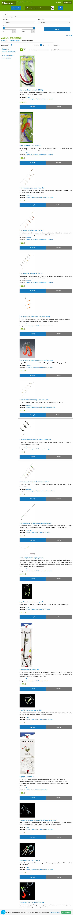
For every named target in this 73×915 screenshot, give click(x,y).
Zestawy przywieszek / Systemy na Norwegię (38, 449)
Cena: (4, 25)
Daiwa (28, 569)
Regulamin (25, 2)
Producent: (5, 19)
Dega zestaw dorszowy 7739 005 (30, 860)
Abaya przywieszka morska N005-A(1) (31, 90)
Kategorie (16, 8)
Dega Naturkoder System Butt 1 (29, 669)
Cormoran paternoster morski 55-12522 (31, 273)
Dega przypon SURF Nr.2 (27, 776)
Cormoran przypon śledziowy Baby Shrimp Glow (34, 400)
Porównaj (58, 106)
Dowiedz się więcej (55, 912)
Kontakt (19, 2)
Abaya (28, 97)
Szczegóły (32, 106)
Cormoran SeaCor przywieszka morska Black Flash (35, 439)
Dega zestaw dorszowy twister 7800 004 (32, 902)
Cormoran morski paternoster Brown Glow (32, 188)
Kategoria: (5, 14)
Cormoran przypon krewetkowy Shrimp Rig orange (35, 316)
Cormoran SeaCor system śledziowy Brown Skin (34, 482)
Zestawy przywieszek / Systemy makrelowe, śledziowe (40, 407)
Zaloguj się (67, 2)
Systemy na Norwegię (8, 55)
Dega (27, 607)
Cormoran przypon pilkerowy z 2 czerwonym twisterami (36, 360)
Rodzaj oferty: (41, 19)
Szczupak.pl (4, 40)
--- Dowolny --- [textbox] (7, 22)
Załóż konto (58, 2)
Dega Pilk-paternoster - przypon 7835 (31, 710)
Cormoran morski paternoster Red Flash (32, 230)
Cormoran (28, 195)
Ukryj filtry (69, 35)
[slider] (4, 28)
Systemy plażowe (7, 58)
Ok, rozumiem (66, 912)
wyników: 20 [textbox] (55, 50)
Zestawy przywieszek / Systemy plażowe (36, 681)
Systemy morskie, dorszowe (9, 52)
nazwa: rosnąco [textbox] (33, 50)
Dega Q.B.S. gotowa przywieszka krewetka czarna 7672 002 (38, 820)
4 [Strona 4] (48, 45)
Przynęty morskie (14, 40)
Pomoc (30, 2)
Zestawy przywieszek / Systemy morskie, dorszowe (39, 99)
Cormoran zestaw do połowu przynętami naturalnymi (35, 523)
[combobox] (36, 17)
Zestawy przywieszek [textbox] (9, 17)
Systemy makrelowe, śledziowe (7, 48)
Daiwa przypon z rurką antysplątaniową (31, 558)
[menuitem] (16, 8)
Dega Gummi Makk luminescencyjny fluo (32, 602)
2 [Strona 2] (43, 45)
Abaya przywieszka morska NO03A (30, 145)
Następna (55, 45)
